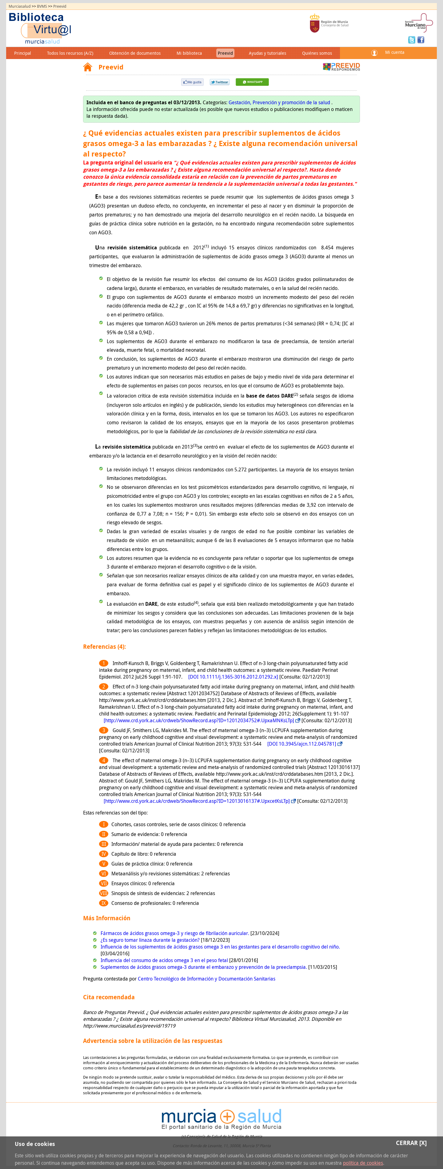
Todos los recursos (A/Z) (70, 53)
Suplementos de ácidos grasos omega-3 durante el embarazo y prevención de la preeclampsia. (204, 967)
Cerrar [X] (411, 1143)
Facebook (421, 39)
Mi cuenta (394, 52)
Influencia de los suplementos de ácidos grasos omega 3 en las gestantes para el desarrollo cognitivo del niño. (220, 946)
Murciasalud (20, 6)
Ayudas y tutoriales (267, 53)
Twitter (412, 39)
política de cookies (363, 1162)
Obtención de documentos (135, 53)
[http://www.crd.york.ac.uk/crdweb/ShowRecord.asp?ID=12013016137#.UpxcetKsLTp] (197, 801)
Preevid (59, 6)
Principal (22, 53)
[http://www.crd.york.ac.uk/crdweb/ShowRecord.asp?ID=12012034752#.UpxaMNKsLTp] (199, 720)
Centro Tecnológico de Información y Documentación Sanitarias (206, 978)
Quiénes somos (317, 53)
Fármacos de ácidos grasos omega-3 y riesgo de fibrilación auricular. (175, 933)
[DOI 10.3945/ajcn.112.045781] (301, 743)
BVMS (42, 6)
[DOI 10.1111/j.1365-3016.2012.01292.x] (233, 676)
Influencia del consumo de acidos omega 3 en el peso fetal (165, 960)
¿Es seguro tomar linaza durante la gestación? (151, 940)
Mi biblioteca (189, 53)
